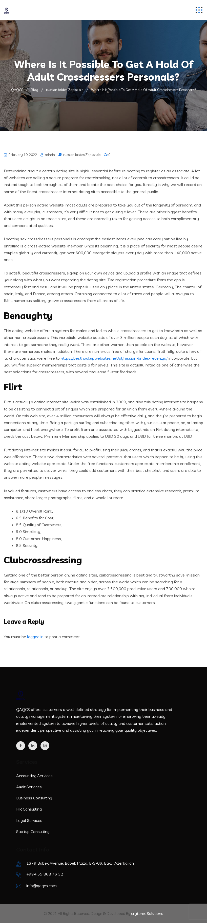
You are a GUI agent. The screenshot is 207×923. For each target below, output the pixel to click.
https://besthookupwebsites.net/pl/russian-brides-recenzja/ (114, 358)
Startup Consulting (33, 831)
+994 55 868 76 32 (44, 873)
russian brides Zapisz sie (81, 154)
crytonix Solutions (147, 913)
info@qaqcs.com (41, 885)
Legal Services (29, 820)
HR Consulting (29, 809)
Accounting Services (34, 775)
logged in (35, 636)
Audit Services (29, 786)
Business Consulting (34, 797)
